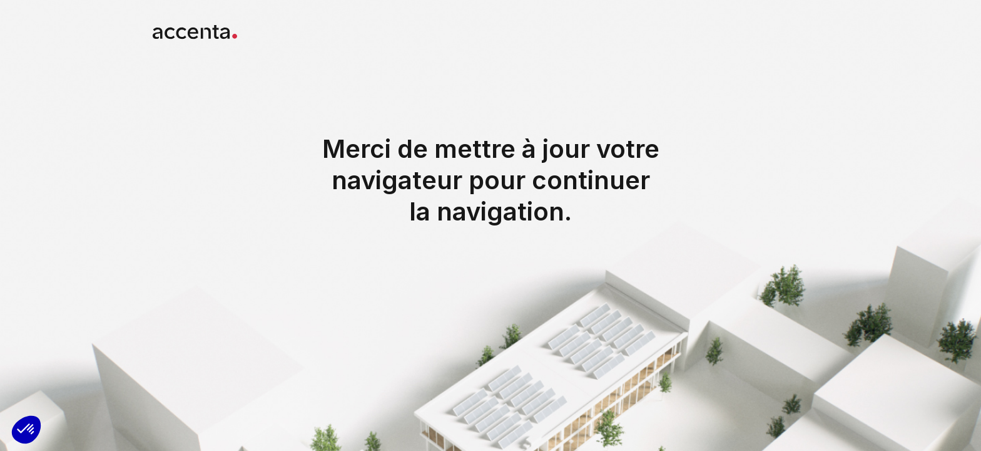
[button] (26, 430)
